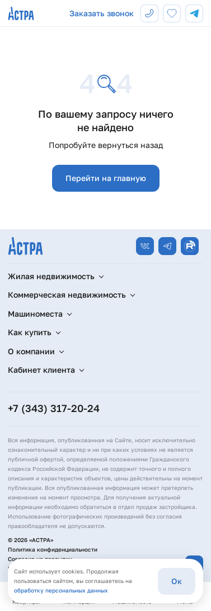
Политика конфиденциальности (52, 549)
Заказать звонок (101, 13)
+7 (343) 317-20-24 (54, 408)
